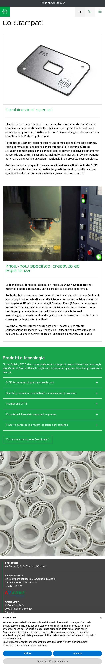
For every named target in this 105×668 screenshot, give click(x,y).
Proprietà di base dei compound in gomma (31, 414)
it (80, 11)
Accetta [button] (77, 653)
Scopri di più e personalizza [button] (52, 661)
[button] (100, 618)
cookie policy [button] (80, 629)
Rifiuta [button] (27, 653)
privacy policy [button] (10, 625)
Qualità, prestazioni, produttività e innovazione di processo (41, 393)
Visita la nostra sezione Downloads (28, 439)
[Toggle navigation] (100, 12)
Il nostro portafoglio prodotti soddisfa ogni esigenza (37, 425)
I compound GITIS (16, 404)
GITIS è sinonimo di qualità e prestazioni (30, 382)
